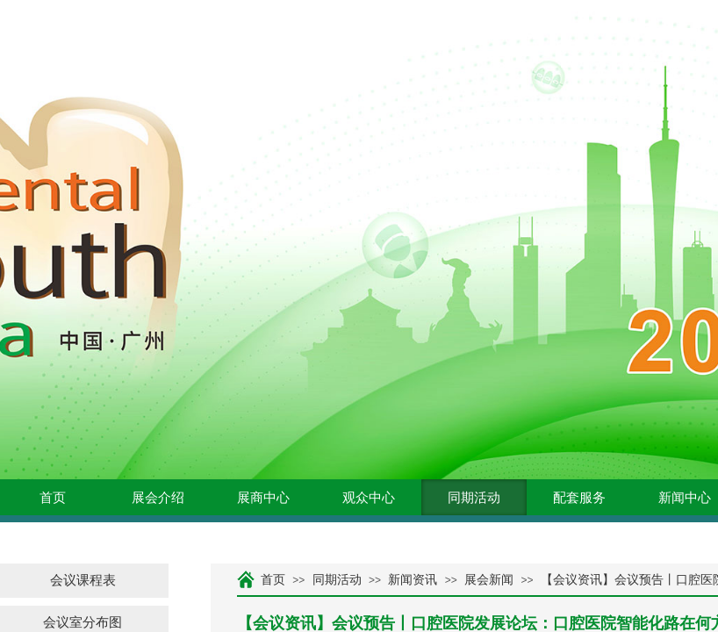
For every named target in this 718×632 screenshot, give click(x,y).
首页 (52, 498)
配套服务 (579, 498)
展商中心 (263, 498)
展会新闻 (488, 579)
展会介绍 (158, 498)
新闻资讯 (412, 579)
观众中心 (368, 498)
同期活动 (474, 498)
